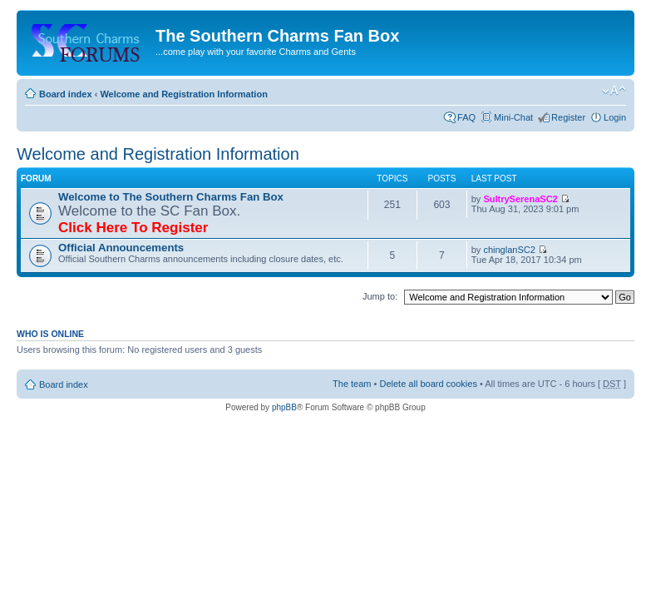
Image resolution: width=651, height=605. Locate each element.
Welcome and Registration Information (184, 94)
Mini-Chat (513, 117)
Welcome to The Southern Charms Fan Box (171, 197)
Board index (65, 94)
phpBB (284, 407)
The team (352, 384)
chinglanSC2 (509, 250)
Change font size (614, 90)
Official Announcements (121, 247)
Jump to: (379, 296)
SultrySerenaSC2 (520, 199)
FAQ (466, 117)
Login (615, 117)
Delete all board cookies (427, 384)
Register (568, 117)
